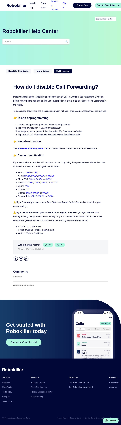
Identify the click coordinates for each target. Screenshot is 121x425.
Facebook (15, 258)
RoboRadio (7, 387)
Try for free (82, 5)
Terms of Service (76, 418)
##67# (41, 176)
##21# (51, 176)
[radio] (48, 245)
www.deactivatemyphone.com (33, 148)
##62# (34, 176)
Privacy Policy (62, 418)
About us (113, 387)
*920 (36, 172)
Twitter (21, 258)
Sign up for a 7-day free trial (24, 342)
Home (16, 5)
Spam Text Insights (39, 387)
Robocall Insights (38, 382)
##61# (27, 176)
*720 (27, 186)
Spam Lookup (8, 401)
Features (6, 382)
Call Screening (62, 71)
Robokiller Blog (37, 397)
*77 (28, 189)
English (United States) (104, 19)
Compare (6, 397)
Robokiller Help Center (18, 71)
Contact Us (114, 382)
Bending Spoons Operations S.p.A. (17, 418)
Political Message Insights (41, 392)
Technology (7, 392)
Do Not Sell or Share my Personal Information (102, 418)
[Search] (36, 42)
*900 (28, 172)
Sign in (65, 5)
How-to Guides (42, 71)
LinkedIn (26, 258)
